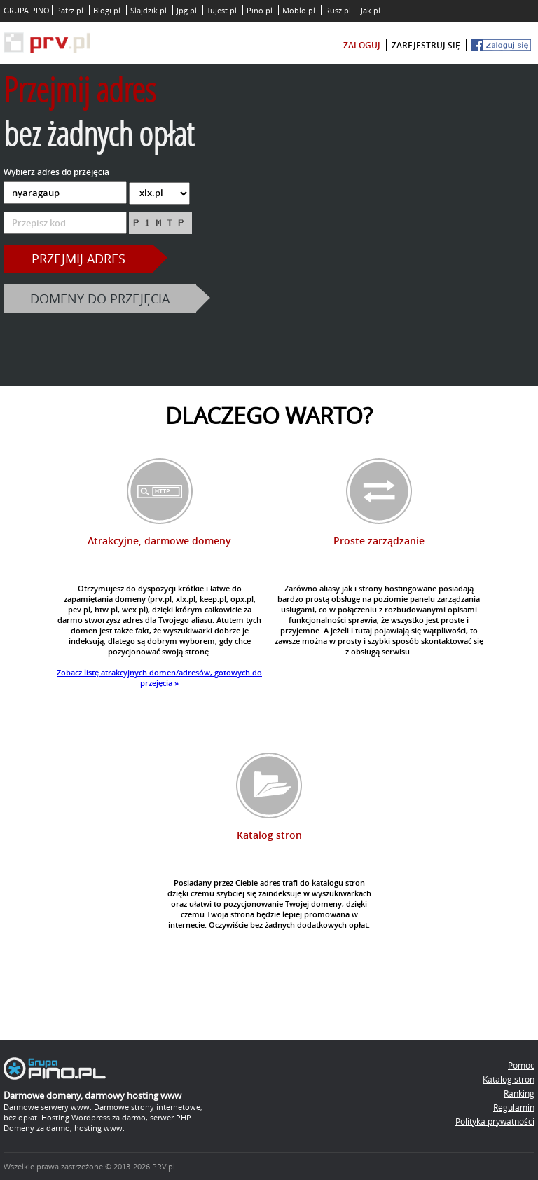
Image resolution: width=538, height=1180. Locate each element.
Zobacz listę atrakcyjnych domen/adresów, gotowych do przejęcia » (159, 677)
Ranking (519, 1093)
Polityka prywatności (494, 1121)
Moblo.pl (298, 10)
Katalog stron (508, 1079)
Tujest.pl (222, 10)
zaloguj (361, 45)
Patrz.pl (69, 10)
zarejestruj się (426, 45)
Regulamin (513, 1107)
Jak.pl (370, 10)
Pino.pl (260, 10)
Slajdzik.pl (148, 10)
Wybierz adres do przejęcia (56, 172)
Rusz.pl (338, 10)
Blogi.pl (106, 10)
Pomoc (521, 1065)
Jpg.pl (187, 10)
